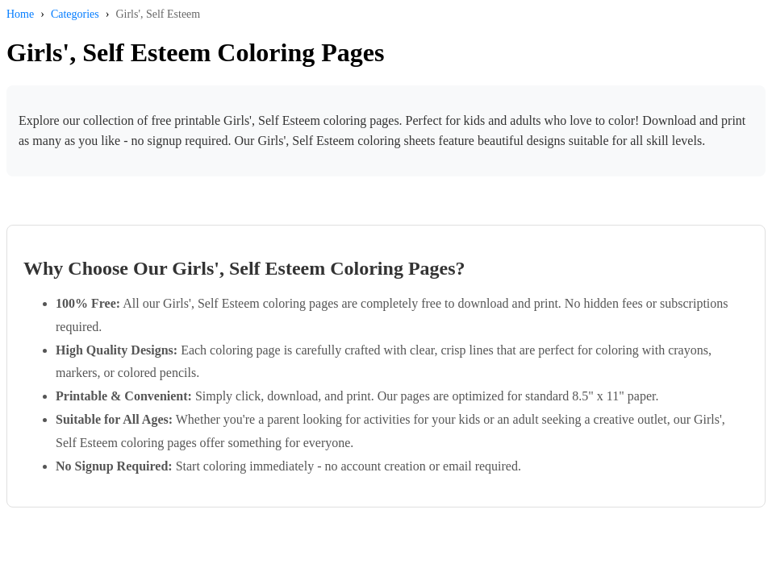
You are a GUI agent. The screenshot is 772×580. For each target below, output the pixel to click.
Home (20, 14)
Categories (75, 14)
